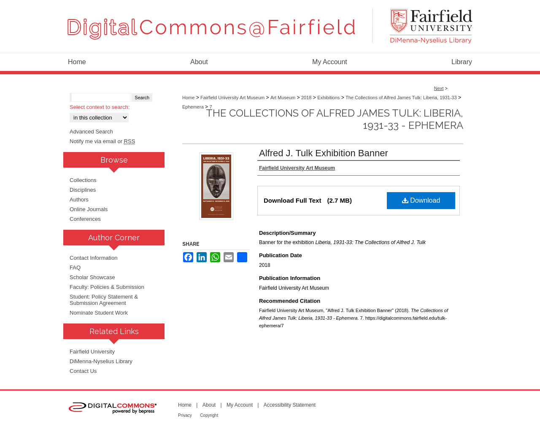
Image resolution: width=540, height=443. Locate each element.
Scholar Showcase (92, 277)
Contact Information (93, 258)
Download (421, 200)
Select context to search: (100, 107)
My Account (240, 405)
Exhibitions (328, 97)
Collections (83, 180)
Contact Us (83, 371)
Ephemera (193, 106)
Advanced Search (91, 131)
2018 (306, 97)
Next (439, 88)
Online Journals (89, 209)
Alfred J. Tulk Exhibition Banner (323, 153)
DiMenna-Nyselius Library (101, 361)
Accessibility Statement (290, 405)
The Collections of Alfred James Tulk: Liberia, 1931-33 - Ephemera (334, 119)
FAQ (75, 267)
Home (188, 97)
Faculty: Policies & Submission (107, 287)
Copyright (209, 415)
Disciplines (83, 190)
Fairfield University (92, 351)
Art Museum (282, 97)
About (209, 405)
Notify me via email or (102, 141)
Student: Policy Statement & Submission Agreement (104, 300)
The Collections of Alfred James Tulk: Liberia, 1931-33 (401, 97)
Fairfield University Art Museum (232, 97)
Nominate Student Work (99, 313)
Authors (79, 199)
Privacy (185, 415)
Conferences (85, 219)
